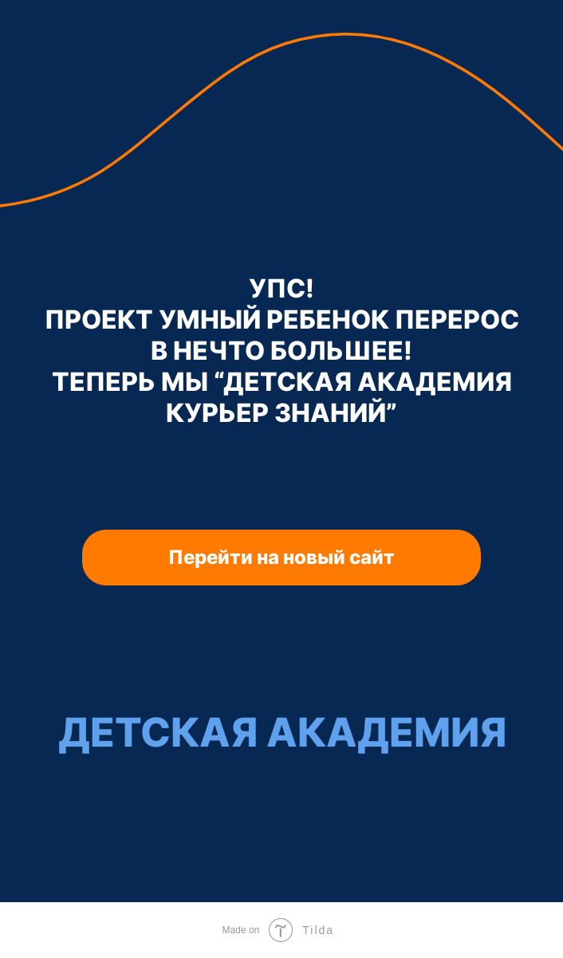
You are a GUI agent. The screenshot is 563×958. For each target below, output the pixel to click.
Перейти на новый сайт (281, 557)
